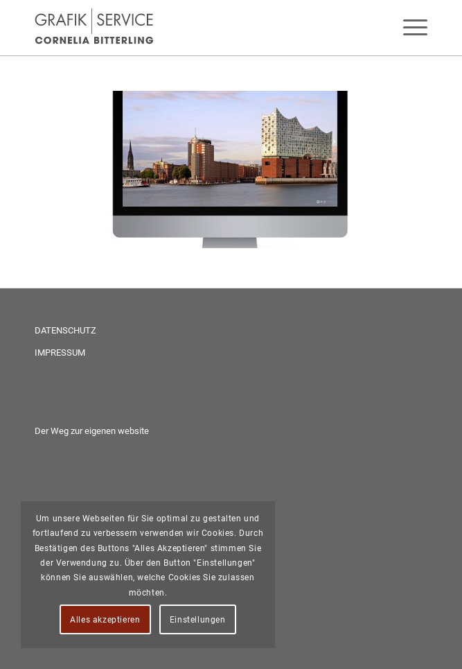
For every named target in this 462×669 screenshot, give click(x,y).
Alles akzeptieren (105, 620)
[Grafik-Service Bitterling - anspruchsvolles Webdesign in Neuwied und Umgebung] (192, 27)
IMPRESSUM (60, 352)
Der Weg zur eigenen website (92, 431)
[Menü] (408, 27)
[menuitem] (408, 27)
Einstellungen (198, 620)
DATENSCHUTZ (65, 330)
